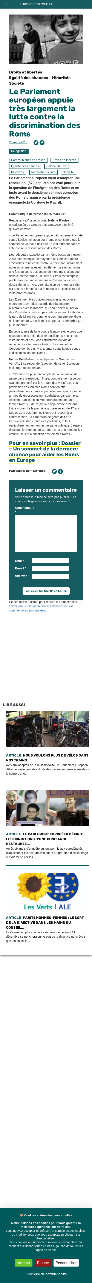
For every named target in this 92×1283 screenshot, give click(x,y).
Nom (19, 560)
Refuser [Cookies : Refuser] (43, 1263)
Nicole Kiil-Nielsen (43, 172)
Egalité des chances (28, 77)
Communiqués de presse (28, 160)
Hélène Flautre (56, 166)
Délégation (18, 151)
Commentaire (23, 510)
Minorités (61, 77)
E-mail (20, 568)
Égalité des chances (25, 166)
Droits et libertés (25, 72)
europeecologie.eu (36, 4)
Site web (21, 576)
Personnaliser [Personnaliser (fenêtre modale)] (66, 1263)
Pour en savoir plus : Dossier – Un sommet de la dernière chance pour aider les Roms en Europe (45, 451)
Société (16, 83)
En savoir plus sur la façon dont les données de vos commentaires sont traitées (45, 606)
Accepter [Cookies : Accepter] (23, 1263)
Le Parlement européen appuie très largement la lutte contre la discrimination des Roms (44, 112)
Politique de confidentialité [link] (47, 1274)
